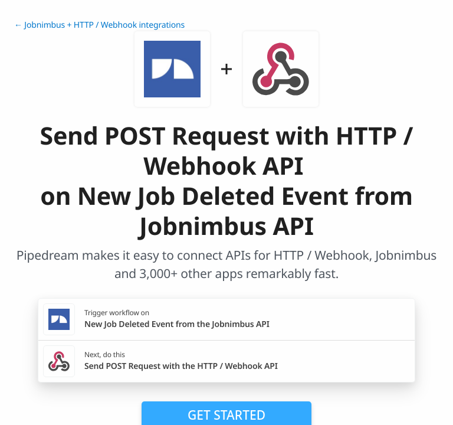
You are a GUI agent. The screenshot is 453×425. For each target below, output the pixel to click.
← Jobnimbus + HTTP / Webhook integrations (99, 25)
